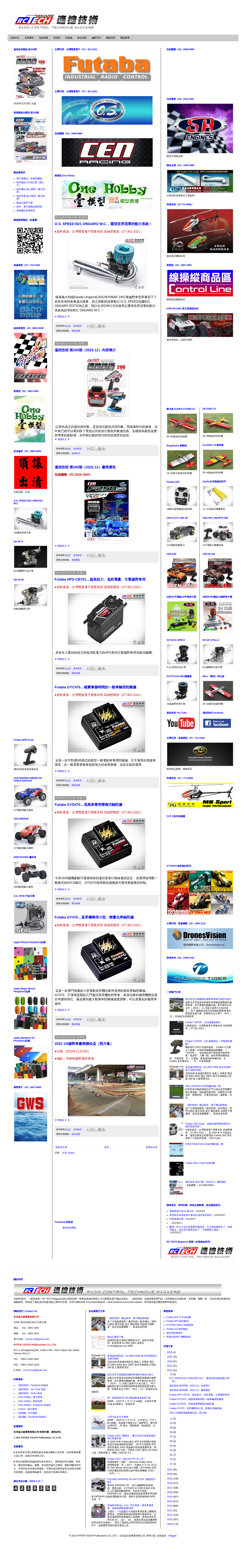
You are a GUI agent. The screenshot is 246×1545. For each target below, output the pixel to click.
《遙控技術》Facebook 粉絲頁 (32, 1385)
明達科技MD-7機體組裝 (178, 1336)
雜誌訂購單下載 (24, 202)
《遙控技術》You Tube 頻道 (31, 1389)
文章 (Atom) (68, 1152)
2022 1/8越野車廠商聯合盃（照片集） (84, 1044)
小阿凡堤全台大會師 (117, 1417)
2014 (170, 1501)
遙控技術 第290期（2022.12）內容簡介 (85, 350)
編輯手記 (96, 37)
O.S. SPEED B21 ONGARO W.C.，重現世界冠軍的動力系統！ (103, 224)
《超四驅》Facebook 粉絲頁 (31, 1417)
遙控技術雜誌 (69, 1227)
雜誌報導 (125, 37)
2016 (170, 1492)
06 (171, 1441)
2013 (170, 1505)
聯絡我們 (110, 37)
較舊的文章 (151, 1147)
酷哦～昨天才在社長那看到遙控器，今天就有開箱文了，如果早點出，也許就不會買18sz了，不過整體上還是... (200, 1228)
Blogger (172, 1535)
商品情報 (43, 37)
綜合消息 (82, 37)
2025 (170, 1356)
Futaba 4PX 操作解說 (177, 1321)
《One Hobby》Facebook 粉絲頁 (33, 1405)
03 (171, 1455)
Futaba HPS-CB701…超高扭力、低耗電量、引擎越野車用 (100, 579)
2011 (170, 1515)
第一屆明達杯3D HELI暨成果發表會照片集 (129, 1398)
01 (171, 1464)
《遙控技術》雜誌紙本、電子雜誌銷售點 (206, 1105)
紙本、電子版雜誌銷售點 (29, 206)
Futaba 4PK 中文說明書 (178, 1317)
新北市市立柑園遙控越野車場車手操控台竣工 (208, 999)
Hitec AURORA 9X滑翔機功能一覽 (203, 1086)
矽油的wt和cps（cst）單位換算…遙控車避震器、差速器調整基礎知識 (130, 1506)
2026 (170, 1352)
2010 (170, 1519)
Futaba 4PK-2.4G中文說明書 (200, 1163)
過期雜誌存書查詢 (25, 210)
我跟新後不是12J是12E (181, 1211)
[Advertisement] (106, 1187)
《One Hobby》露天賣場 (29, 1397)
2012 (170, 1510)
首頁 (106, 1147)
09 (171, 1427)
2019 (170, 1478)
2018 (170, 1483)
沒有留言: (78, 326)
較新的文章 (61, 1147)
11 (171, 1418)
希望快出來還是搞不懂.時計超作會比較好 (190, 1215)
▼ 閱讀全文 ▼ (62, 316)
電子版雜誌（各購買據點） (30, 178)
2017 (170, 1487)
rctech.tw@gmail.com (37, 1339)
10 (171, 1423)
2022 (170, 1370)
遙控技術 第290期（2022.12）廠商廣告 (85, 467)
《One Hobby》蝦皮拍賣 (29, 1401)
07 (171, 1436)
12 (171, 1374)
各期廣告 (29, 37)
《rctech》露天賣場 (26, 1409)
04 (171, 1450)
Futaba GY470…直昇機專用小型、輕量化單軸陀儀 (94, 917)
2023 (170, 1366)
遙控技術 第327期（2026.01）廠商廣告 (205, 1182)
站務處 (68, 37)
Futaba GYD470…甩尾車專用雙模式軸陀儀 (88, 805)
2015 (170, 1496)
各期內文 (15, 37)
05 (171, 1445)
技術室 (56, 37)
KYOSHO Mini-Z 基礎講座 (179, 1325)
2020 (170, 1474)
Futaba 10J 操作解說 (177, 1329)
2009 (170, 1524)
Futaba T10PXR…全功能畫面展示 (203, 1022)
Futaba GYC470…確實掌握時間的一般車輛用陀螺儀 (95, 687)
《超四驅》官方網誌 (26, 1413)
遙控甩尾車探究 (174, 1333)
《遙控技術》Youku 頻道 (29, 1393)
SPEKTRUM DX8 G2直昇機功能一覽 (204, 1144)
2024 (170, 1361)
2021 (170, 1469)
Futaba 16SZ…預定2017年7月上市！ (126, 1459)
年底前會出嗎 (176, 1219)
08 (171, 1432)
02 (171, 1459)
